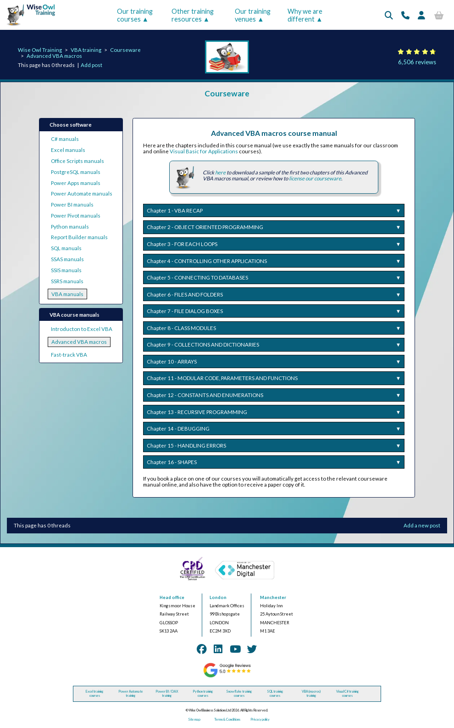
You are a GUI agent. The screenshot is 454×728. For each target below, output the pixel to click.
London (218, 597)
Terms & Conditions (227, 719)
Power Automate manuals (81, 193)
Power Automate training (130, 693)
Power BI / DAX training (166, 693)
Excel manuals (68, 150)
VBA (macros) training (311, 693)
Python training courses (203, 693)
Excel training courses (95, 693)
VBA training (86, 50)
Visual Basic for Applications (204, 151)
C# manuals (65, 139)
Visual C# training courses (347, 693)
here (220, 172)
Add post (91, 65)
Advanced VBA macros (54, 56)
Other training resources (193, 15)
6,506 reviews (417, 62)
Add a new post (422, 525)
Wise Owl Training (40, 50)
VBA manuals (67, 294)
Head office (172, 597)
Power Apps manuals (75, 183)
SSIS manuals (66, 270)
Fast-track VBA (69, 355)
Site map (194, 719)
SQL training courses (275, 693)
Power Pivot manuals (75, 215)
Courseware (125, 50)
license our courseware (315, 178)
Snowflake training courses (239, 693)
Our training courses (135, 15)
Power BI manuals (72, 204)
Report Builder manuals (79, 237)
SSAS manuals (67, 259)
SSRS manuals (67, 281)
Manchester (273, 597)
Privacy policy (260, 719)
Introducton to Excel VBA (81, 329)
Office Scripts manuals (77, 161)
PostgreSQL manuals (75, 172)
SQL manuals (66, 248)
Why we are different (305, 15)
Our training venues (253, 15)
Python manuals (70, 227)
